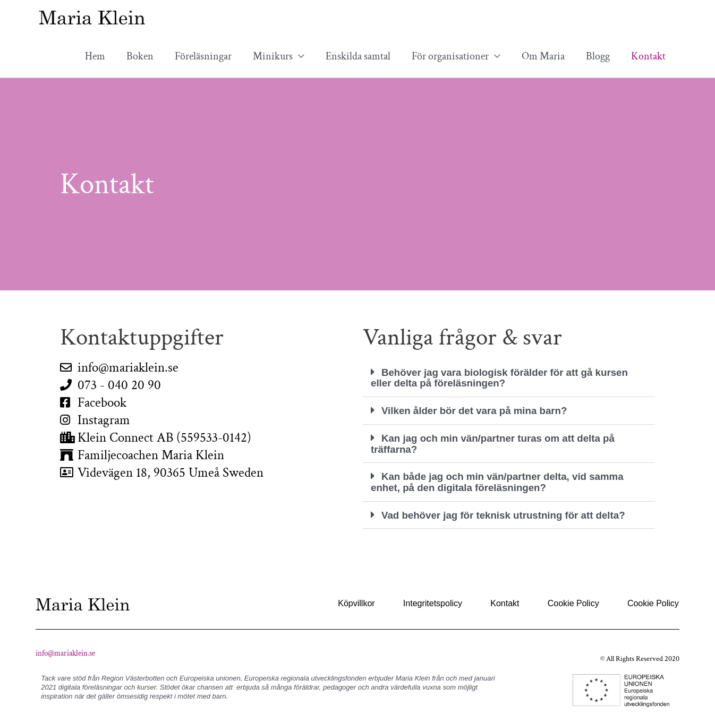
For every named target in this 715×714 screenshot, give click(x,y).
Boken (140, 56)
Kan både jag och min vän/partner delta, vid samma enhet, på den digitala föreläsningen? (506, 480)
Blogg (598, 56)
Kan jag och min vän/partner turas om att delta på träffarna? (501, 442)
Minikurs (273, 56)
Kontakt (648, 56)
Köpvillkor (363, 600)
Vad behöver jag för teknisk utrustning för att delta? (511, 512)
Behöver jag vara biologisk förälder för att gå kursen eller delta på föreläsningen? (508, 377)
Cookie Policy (575, 600)
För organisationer (450, 56)
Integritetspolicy (437, 600)
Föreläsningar (203, 56)
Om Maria (543, 56)
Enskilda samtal (358, 56)
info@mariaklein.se (65, 650)
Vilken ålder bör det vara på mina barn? (480, 410)
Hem (95, 56)
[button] (509, 378)
